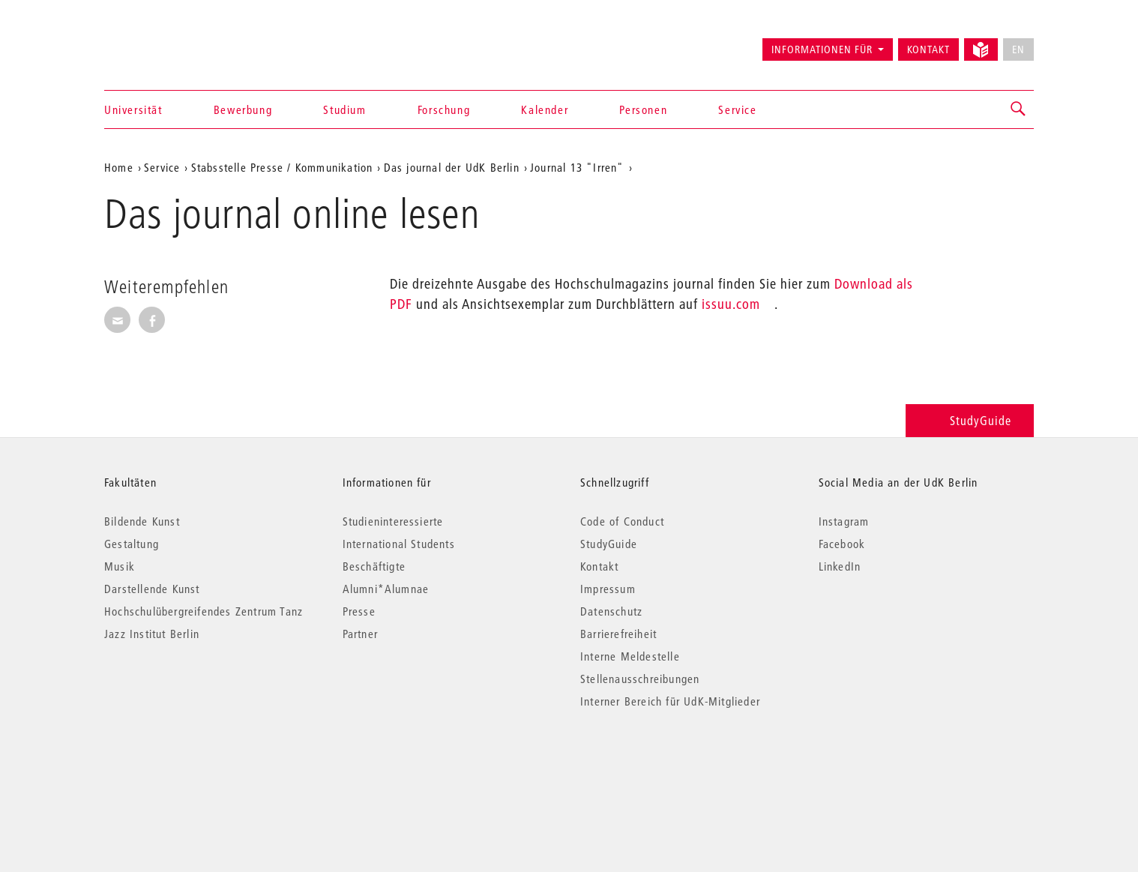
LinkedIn (840, 566)
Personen (643, 109)
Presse (359, 611)
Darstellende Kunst (152, 588)
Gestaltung (131, 543)
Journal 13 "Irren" (577, 167)
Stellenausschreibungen (639, 678)
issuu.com (731, 304)
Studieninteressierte (393, 521)
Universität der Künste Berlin (163, 42)
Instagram (844, 521)
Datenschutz (611, 611)
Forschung (444, 109)
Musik (119, 566)
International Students (399, 543)
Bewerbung (243, 109)
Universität (133, 109)
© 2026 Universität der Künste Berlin (182, 764)
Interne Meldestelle (630, 656)
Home (118, 167)
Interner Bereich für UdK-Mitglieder (670, 701)
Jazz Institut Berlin (151, 633)
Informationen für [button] (822, 49)
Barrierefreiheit (618, 633)
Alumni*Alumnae (386, 588)
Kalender (544, 109)
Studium (344, 109)
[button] (1019, 109)
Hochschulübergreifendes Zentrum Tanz (203, 611)
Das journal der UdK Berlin (452, 167)
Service (737, 109)
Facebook (842, 543)
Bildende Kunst (142, 521)
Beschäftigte (374, 566)
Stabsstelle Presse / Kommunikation (282, 167)
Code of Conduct (622, 521)
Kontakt (928, 49)
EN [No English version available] (1018, 49)
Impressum (608, 588)
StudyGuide (969, 420)
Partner (360, 633)
